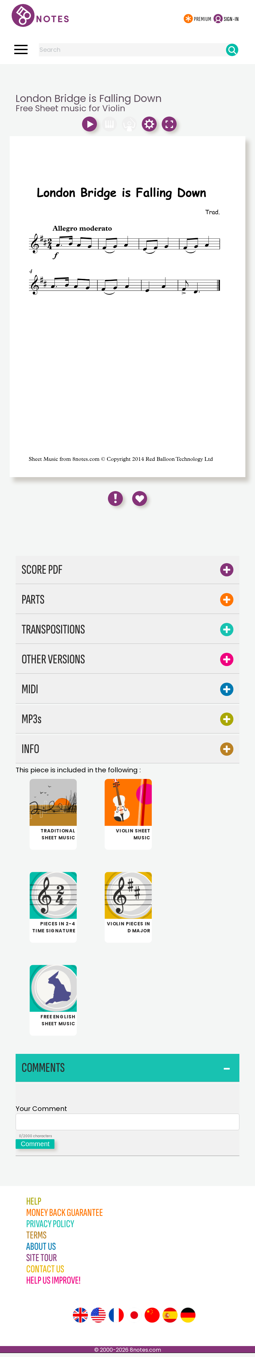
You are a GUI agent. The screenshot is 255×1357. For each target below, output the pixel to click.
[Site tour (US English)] (98, 1319)
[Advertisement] (127, 77)
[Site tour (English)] (80, 1319)
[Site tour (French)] (116, 1319)
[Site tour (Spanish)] (170, 1319)
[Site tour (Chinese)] (152, 1319)
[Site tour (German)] (188, 1319)
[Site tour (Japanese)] (134, 1319)
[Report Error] (115, 498)
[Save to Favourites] (139, 498)
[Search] (232, 49)
